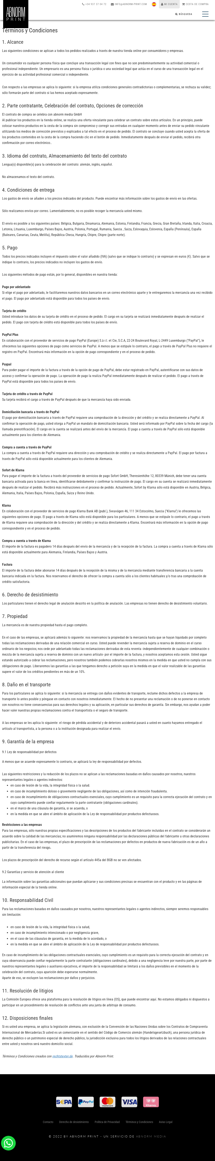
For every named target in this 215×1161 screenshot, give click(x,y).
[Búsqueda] (184, 14)
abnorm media (151, 1136)
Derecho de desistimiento (74, 1123)
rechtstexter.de (62, 1056)
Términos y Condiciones (139, 1123)
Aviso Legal (165, 1123)
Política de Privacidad (107, 1123)
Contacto (48, 1123)
